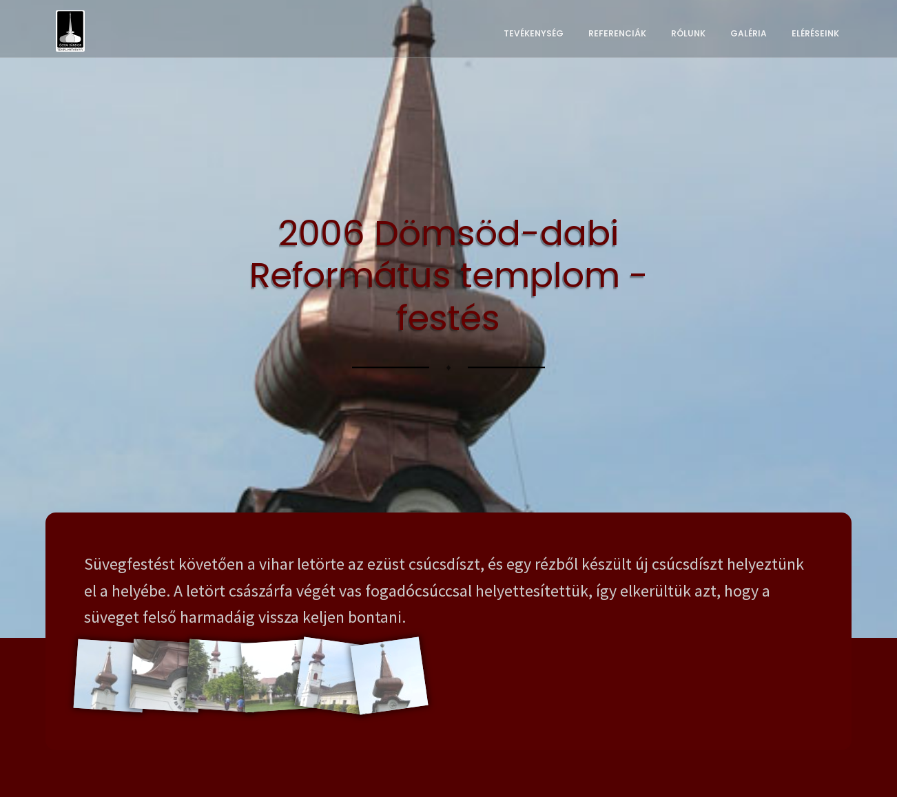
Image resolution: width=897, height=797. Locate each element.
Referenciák (617, 33)
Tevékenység (534, 33)
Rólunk (688, 33)
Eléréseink (815, 33)
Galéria (748, 33)
